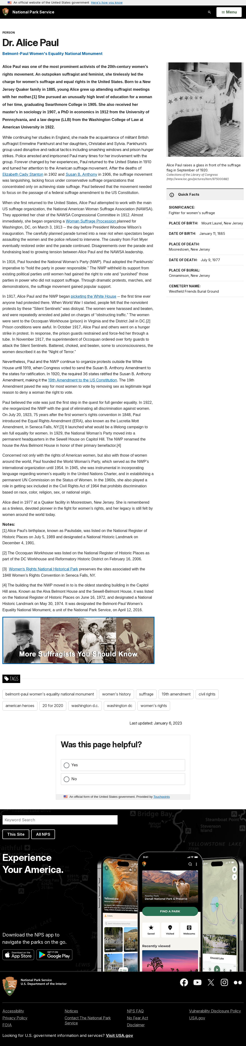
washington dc (119, 705)
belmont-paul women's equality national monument (50, 694)
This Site (16, 834)
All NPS (43, 834)
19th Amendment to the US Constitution (82, 380)
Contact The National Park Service (88, 1020)
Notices (71, 1011)
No (74, 778)
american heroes (20, 705)
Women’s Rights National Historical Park (43, 569)
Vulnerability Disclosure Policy (215, 1011)
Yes (74, 764)
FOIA (7, 1024)
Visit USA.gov (119, 1035)
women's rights (154, 705)
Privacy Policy (14, 1018)
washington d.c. (85, 705)
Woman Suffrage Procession (91, 221)
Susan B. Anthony (81, 174)
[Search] (60, 820)
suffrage (146, 694)
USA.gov (197, 1018)
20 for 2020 (53, 705)
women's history (116, 694)
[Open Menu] (229, 12)
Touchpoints (162, 796)
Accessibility (13, 1011)
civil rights (207, 694)
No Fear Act (137, 1018)
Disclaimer (136, 1024)
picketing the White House (93, 296)
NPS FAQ (135, 1011)
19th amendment (176, 694)
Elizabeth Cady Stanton (22, 174)
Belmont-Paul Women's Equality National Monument (52, 53)
